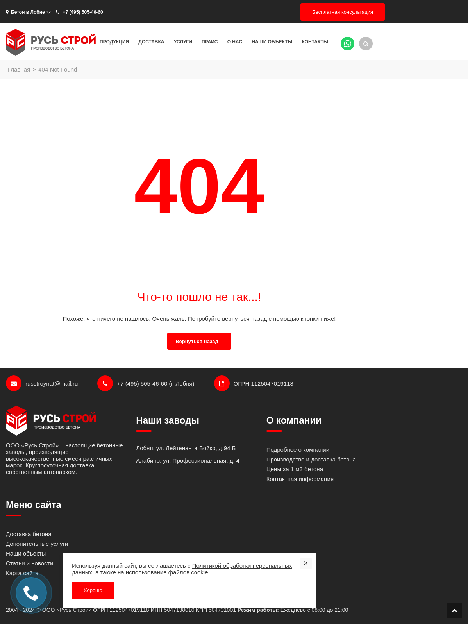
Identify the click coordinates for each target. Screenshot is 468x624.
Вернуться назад (196, 341)
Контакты (315, 42)
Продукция (114, 42)
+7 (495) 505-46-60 (79, 12)
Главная (19, 69)
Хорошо (93, 590)
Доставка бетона (29, 534)
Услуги (183, 42)
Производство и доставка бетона (311, 459)
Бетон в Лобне (25, 12)
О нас (234, 42)
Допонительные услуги (37, 543)
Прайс (210, 42)
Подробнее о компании (297, 449)
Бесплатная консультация (342, 12)
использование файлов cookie (167, 572)
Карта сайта (22, 573)
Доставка (151, 42)
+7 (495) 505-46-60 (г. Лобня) (145, 383)
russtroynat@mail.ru (42, 383)
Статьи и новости (29, 563)
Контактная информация (300, 479)
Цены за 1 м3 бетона (294, 469)
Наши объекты (272, 42)
